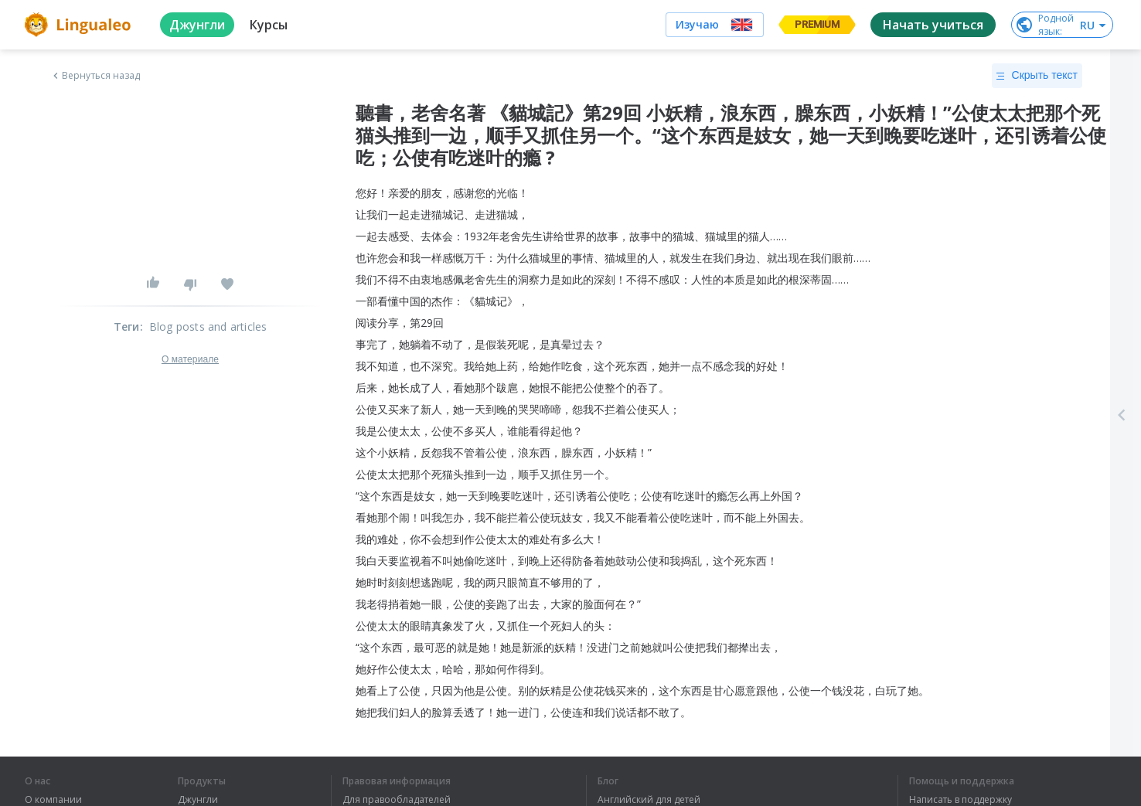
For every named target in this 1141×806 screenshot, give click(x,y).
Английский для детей (649, 800)
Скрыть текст (1037, 76)
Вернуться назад (95, 75)
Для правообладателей (396, 800)
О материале (190, 359)
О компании (53, 800)
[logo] (80, 24)
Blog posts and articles (208, 326)
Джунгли (198, 800)
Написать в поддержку (960, 800)
